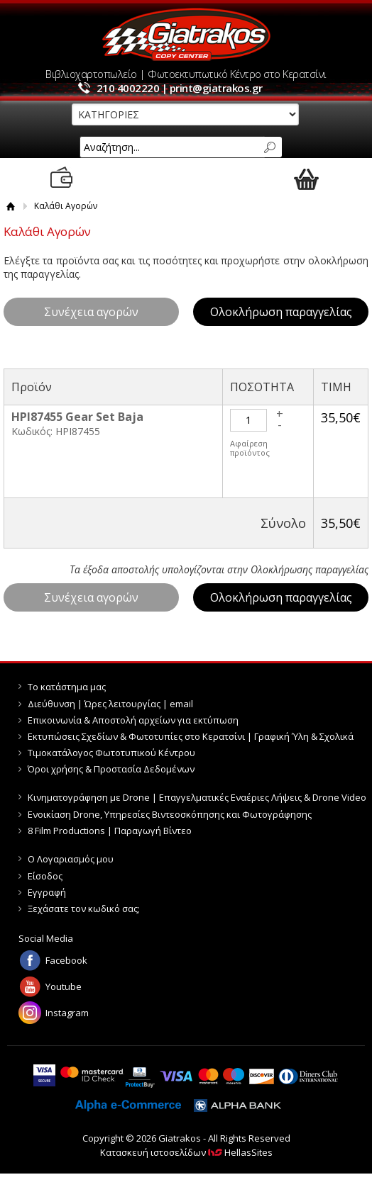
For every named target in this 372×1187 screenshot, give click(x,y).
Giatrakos (185, 34)
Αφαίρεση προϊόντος (250, 448)
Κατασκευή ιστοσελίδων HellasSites (186, 1152)
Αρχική (11, 206)
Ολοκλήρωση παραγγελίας (281, 312)
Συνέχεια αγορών (91, 312)
